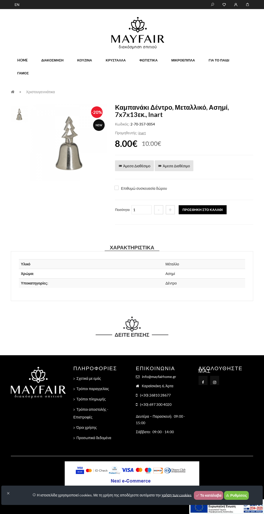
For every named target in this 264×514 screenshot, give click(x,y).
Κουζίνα (84, 60)
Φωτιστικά (148, 60)
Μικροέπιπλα (183, 60)
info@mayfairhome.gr (159, 376)
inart (142, 133)
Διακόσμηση (52, 60)
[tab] (19, 113)
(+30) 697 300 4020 (155, 404)
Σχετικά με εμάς (89, 378)
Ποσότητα (122, 210)
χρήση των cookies (177, 495)
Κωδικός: (122, 124)
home (22, 60)
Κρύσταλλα (116, 60)
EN (17, 4)
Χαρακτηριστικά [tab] (132, 247)
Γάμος (23, 73)
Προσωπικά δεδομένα (94, 438)
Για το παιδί (219, 60)
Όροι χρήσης (87, 427)
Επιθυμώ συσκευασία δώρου (144, 188)
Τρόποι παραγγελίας (93, 388)
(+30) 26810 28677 (155, 395)
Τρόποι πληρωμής (91, 399)
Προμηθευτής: (126, 133)
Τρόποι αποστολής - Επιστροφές (91, 413)
